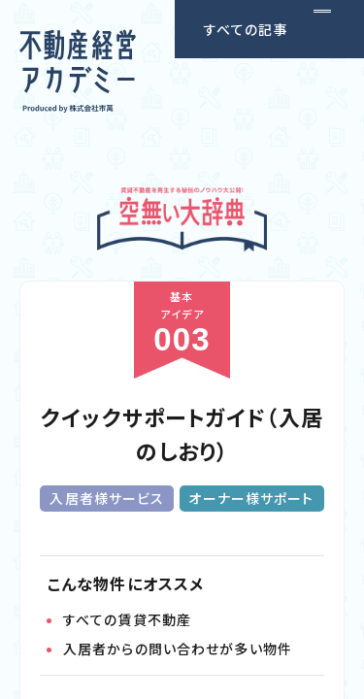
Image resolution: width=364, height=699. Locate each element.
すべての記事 (246, 29)
